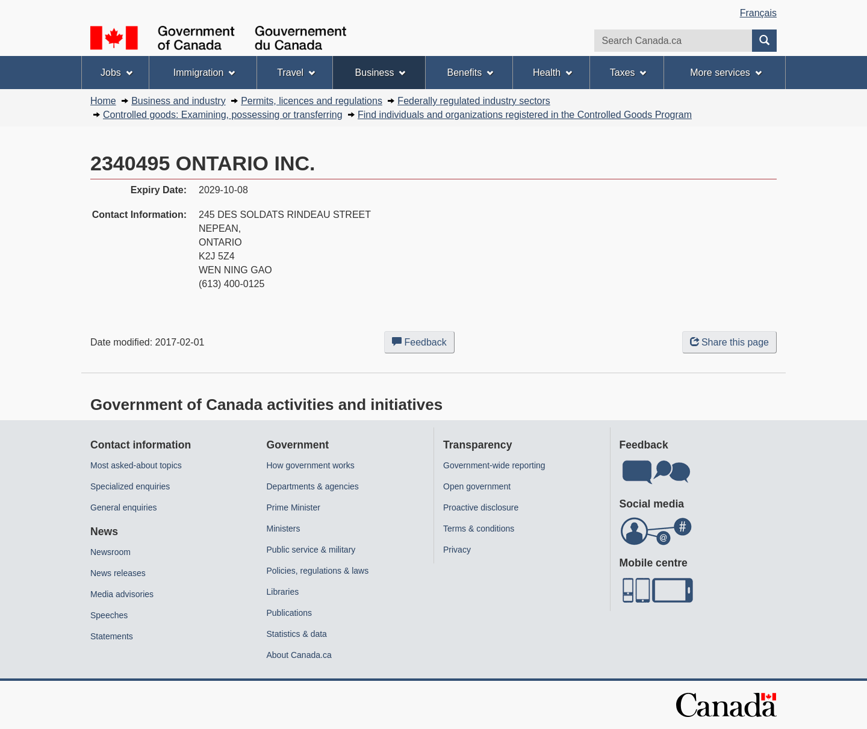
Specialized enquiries (130, 486)
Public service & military (311, 549)
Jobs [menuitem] (116, 72)
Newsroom (110, 552)
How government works (311, 465)
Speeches (109, 615)
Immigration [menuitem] (204, 72)
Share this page (729, 342)
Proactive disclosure (480, 507)
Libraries (283, 592)
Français (758, 13)
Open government (477, 486)
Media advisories (122, 594)
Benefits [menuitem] (470, 72)
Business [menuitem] (380, 72)
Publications (289, 613)
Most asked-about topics (136, 465)
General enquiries (123, 507)
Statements (111, 636)
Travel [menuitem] (296, 72)
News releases (118, 573)
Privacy (457, 549)
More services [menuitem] (725, 72)
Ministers (283, 528)
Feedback (423, 344)
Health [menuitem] (552, 72)
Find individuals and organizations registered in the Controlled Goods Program (525, 115)
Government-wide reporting (494, 465)
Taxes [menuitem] (628, 72)
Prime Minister (293, 507)
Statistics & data (297, 634)
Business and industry (178, 101)
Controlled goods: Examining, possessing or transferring (223, 115)
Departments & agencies (313, 486)
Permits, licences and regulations (311, 101)
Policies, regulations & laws (318, 570)
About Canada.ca (299, 655)
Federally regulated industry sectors (473, 101)
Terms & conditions (478, 528)
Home (103, 101)
